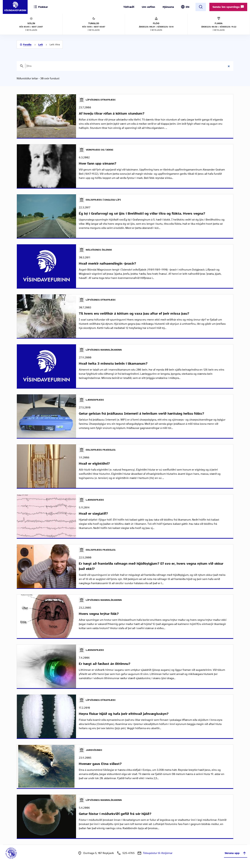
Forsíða (27, 44)
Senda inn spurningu (228, 7)
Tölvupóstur (157, 853)
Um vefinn (148, 7)
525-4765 (128, 853)
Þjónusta (168, 7)
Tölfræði (128, 7)
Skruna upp (236, 853)
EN (187, 7)
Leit (40, 44)
